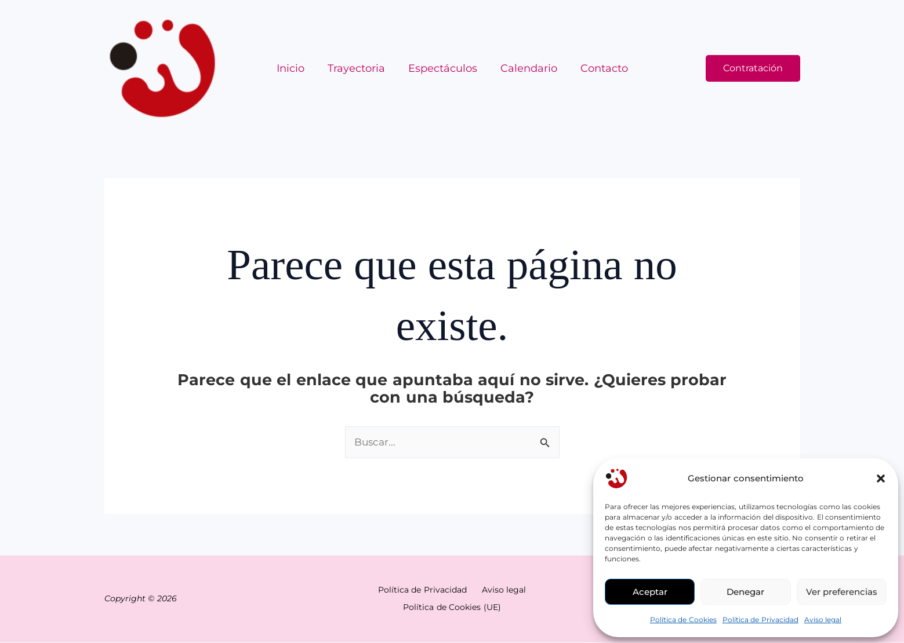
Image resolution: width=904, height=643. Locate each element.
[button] (881, 478)
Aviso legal (823, 619)
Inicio (295, 68)
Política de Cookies (683, 619)
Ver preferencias (841, 591)
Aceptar (650, 591)
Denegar (745, 591)
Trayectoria (358, 68)
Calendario (526, 68)
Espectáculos (442, 68)
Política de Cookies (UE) (452, 607)
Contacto (599, 68)
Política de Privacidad (760, 619)
